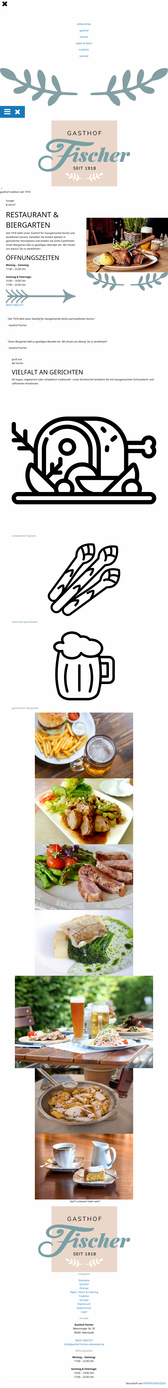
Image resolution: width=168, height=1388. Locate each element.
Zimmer (84, 1288)
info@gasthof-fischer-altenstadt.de (84, 1344)
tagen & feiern (84, 43)
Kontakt (84, 1300)
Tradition (84, 1296)
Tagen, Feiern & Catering (84, 1292)
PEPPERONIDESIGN (154, 1383)
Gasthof (83, 1284)
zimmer (84, 36)
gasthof (84, 30)
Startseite (84, 1280)
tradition (84, 49)
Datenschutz (84, 1308)
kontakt (84, 56)
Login (84, 1311)
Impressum (84, 1304)
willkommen (84, 24)
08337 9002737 (14, 305)
